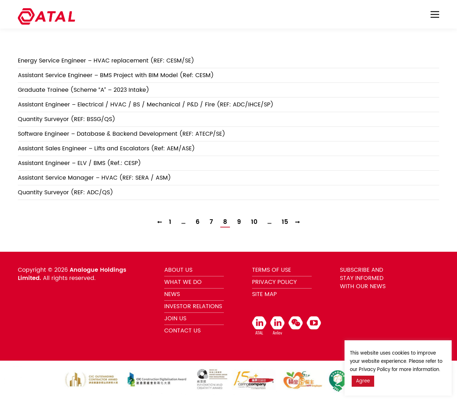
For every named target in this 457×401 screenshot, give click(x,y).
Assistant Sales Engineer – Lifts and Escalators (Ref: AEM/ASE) (106, 148)
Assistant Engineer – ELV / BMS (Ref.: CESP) (79, 163)
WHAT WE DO (183, 282)
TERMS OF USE (271, 270)
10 (254, 222)
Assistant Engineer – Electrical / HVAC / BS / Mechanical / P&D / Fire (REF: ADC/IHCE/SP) (145, 104)
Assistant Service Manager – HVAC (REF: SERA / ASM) (94, 177)
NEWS (172, 294)
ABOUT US (178, 270)
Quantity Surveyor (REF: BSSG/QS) (66, 119)
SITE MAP (264, 294)
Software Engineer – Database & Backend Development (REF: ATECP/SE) (121, 134)
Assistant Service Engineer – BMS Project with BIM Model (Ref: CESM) (116, 75)
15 (285, 222)
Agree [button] (363, 381)
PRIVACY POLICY (274, 282)
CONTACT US (182, 330)
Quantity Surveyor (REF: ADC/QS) (65, 192)
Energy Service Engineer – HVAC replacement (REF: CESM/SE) (106, 60)
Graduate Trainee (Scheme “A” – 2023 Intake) (83, 90)
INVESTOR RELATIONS (193, 306)
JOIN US (175, 318)
